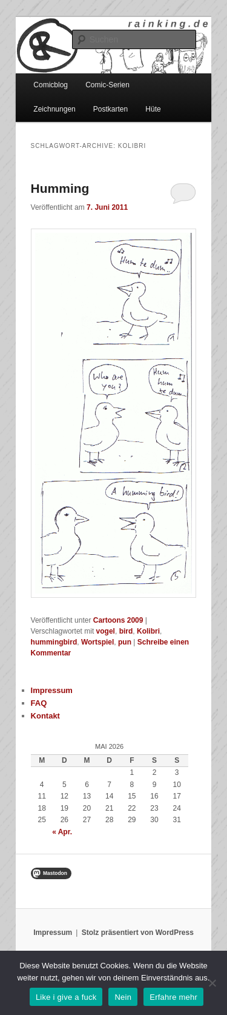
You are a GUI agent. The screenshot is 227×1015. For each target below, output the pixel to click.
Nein (122, 997)
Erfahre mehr (173, 997)
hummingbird (54, 642)
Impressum (52, 690)
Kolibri (148, 631)
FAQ (39, 703)
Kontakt (45, 715)
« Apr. (62, 832)
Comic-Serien (107, 85)
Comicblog (50, 85)
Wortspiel (97, 642)
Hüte (152, 109)
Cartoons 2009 (118, 620)
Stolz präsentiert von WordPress (138, 932)
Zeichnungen (54, 109)
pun (124, 642)
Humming (60, 188)
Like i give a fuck (66, 997)
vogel (105, 631)
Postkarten (110, 109)
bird (126, 631)
